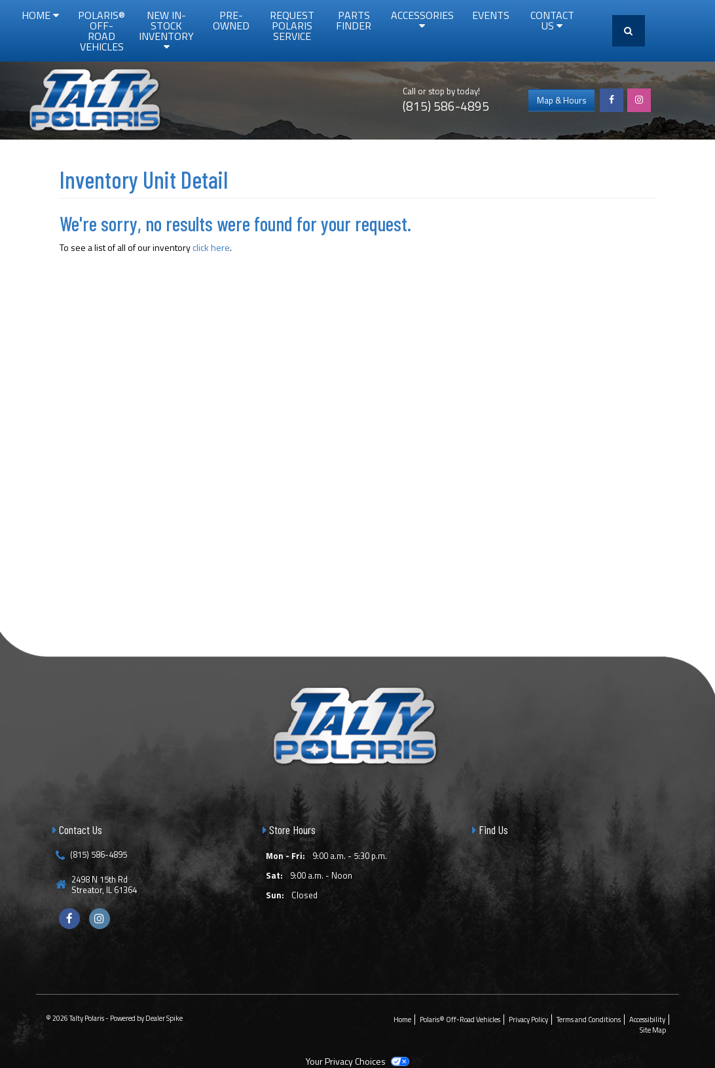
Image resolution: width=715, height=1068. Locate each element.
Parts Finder (353, 20)
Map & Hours (561, 100)
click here (211, 247)
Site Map (653, 1030)
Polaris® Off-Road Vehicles (101, 30)
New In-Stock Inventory (166, 29)
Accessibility (647, 1019)
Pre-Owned (231, 20)
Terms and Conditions (589, 1019)
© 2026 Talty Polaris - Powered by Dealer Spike (114, 1018)
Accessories (422, 19)
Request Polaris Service (292, 25)
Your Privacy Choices (357, 1061)
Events (490, 15)
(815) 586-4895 (446, 106)
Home (40, 15)
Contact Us (552, 20)
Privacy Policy (528, 1019)
